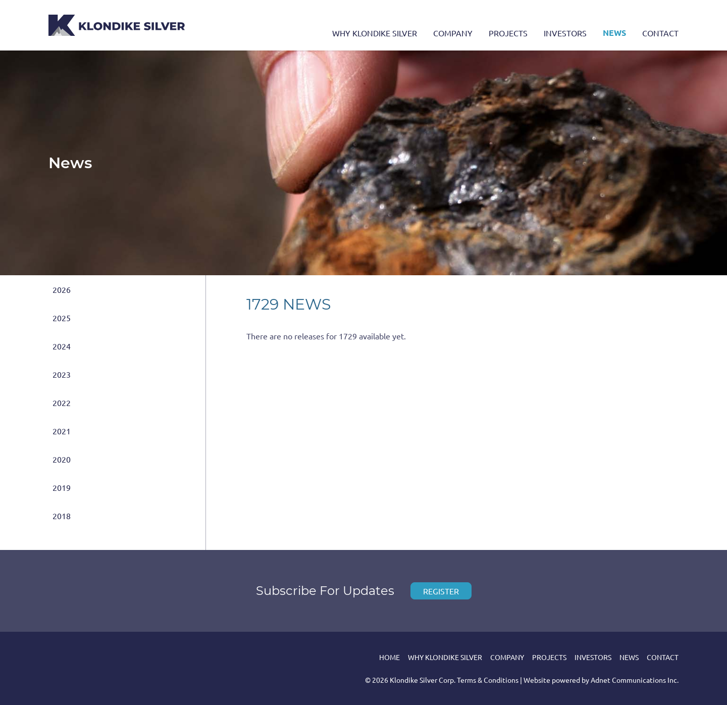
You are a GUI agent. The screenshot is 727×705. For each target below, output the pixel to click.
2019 (62, 487)
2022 (62, 402)
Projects (508, 33)
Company (453, 33)
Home (389, 657)
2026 (62, 289)
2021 (62, 431)
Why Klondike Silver (374, 33)
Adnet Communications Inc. (635, 679)
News (614, 32)
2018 (62, 516)
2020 (62, 459)
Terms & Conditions (487, 679)
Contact (660, 33)
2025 (62, 318)
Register (441, 591)
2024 (62, 346)
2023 (62, 374)
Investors (565, 33)
